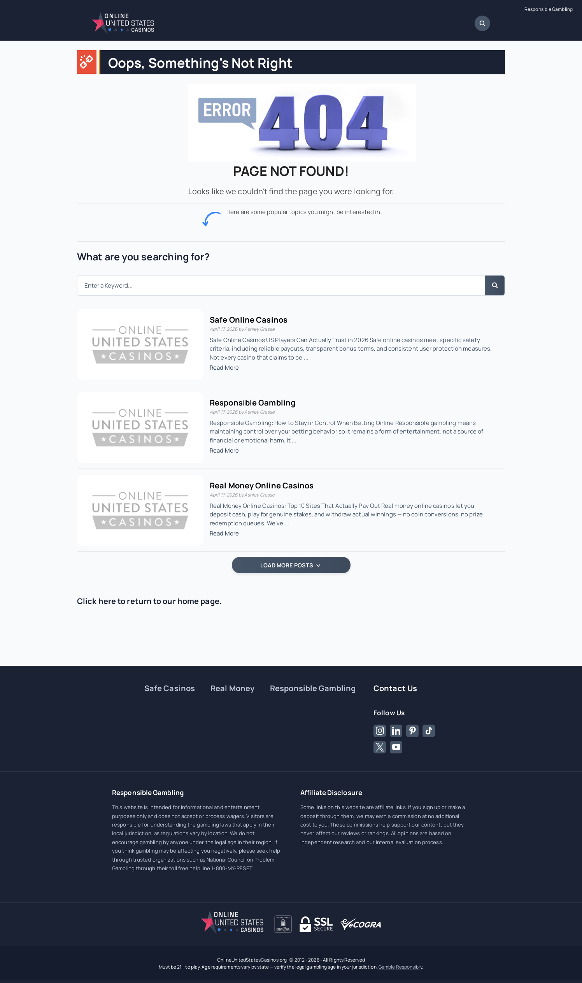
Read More (224, 367)
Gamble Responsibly (400, 967)
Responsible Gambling (548, 9)
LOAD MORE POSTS (290, 565)
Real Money (232, 688)
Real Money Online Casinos (262, 485)
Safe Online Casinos (248, 319)
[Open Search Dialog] (482, 23)
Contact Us (395, 688)
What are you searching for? (143, 256)
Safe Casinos (169, 688)
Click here (96, 601)
